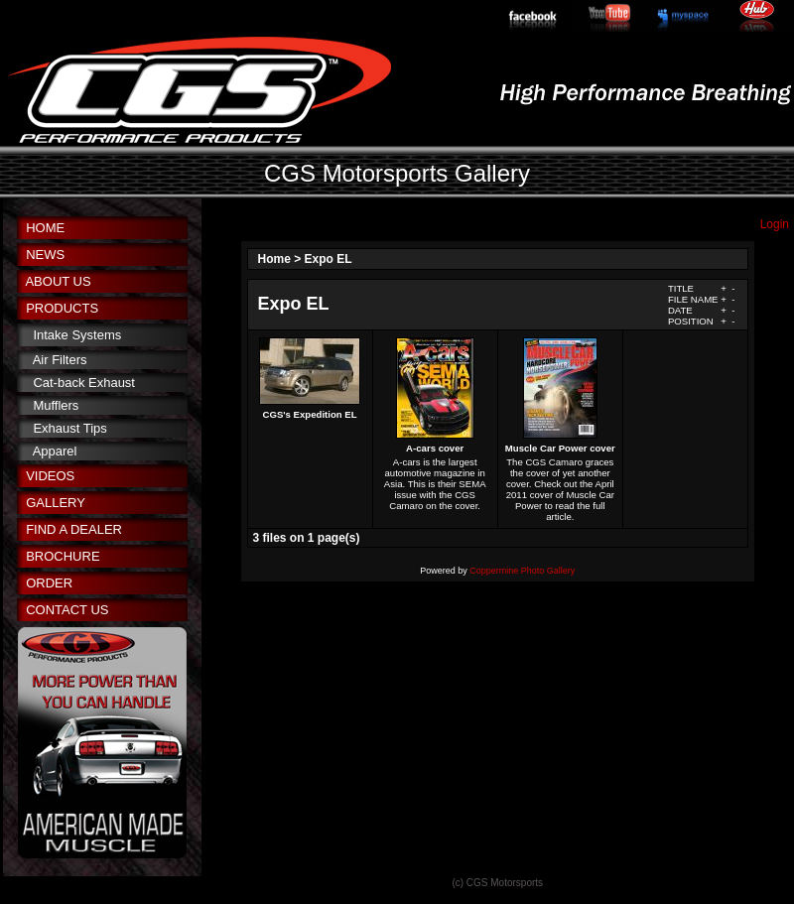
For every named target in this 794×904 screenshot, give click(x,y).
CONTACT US (67, 609)
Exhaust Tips (69, 428)
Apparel (55, 451)
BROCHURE (62, 556)
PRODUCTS (62, 308)
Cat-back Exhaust (84, 382)
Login (774, 224)
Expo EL (328, 259)
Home (274, 259)
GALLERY (55, 502)
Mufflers (55, 405)
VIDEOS (50, 475)
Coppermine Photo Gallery (522, 571)
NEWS (45, 254)
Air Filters (60, 359)
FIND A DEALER (74, 529)
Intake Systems (77, 334)
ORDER (49, 583)
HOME (45, 227)
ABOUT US (57, 281)
